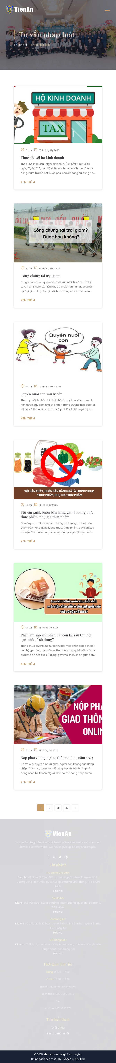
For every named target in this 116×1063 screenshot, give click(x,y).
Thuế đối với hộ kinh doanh (42, 157)
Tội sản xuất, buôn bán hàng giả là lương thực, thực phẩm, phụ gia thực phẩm (57, 514)
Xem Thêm (28, 182)
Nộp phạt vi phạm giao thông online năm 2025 (57, 757)
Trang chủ (20, 44)
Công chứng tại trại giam (41, 276)
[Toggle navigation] (107, 10)
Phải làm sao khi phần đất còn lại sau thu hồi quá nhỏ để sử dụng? (56, 637)
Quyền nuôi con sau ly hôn (41, 394)
